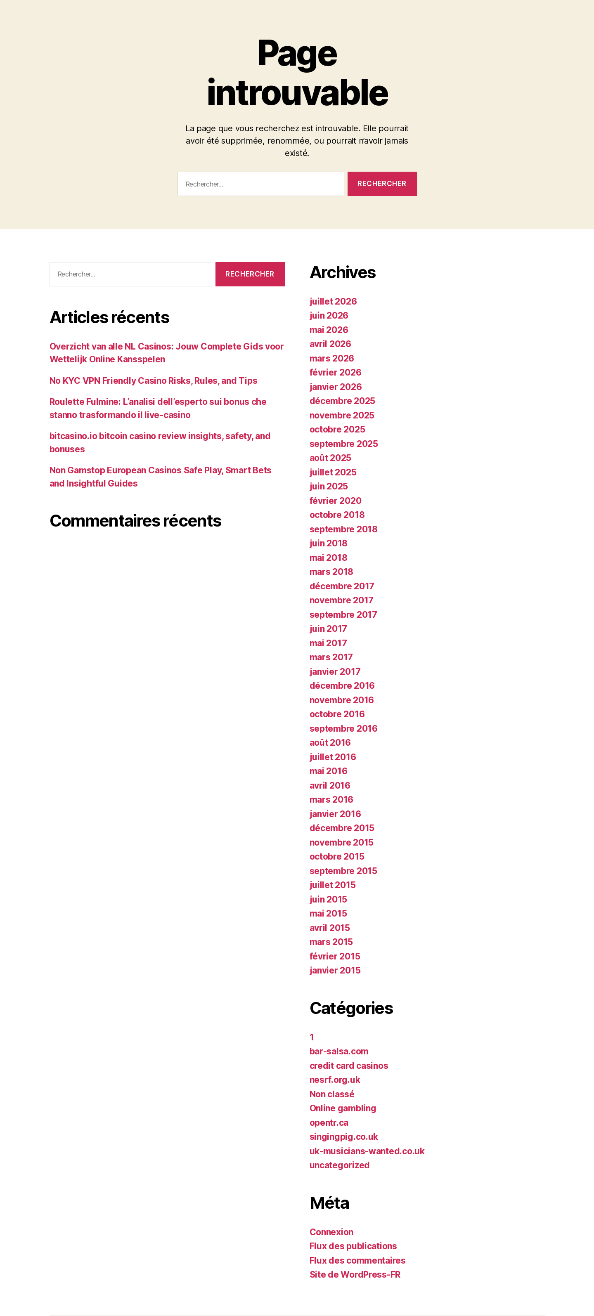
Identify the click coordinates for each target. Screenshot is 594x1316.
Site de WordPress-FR (355, 1274)
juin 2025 (329, 486)
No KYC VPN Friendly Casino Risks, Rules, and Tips (154, 381)
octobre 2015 (337, 856)
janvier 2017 (335, 671)
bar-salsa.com (339, 1051)
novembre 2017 (342, 600)
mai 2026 (329, 330)
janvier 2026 (336, 387)
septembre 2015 (343, 871)
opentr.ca (329, 1123)
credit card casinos (349, 1066)
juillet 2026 (333, 301)
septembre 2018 (344, 529)
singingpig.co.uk (344, 1137)
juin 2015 (329, 899)
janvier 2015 (335, 970)
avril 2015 (330, 928)
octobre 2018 (337, 515)
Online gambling (343, 1108)
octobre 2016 (337, 714)
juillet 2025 (333, 472)
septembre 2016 (344, 728)
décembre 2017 (342, 586)
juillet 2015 (333, 885)
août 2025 (331, 458)
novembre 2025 (342, 415)
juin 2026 (329, 315)
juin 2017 (329, 629)
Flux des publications (353, 1246)
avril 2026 (330, 344)
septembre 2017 (343, 615)
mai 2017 (328, 643)
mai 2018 (329, 558)
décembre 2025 (343, 401)
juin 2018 (329, 543)
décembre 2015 (342, 828)
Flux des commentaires (358, 1260)
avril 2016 (330, 785)
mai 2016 (329, 771)
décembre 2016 (342, 685)
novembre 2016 (342, 700)
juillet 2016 (333, 757)
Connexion (332, 1232)
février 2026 (336, 372)
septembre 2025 (344, 444)
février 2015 (335, 956)
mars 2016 (332, 799)
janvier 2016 (335, 814)
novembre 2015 (342, 842)
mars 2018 (332, 572)
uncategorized (340, 1165)
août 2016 (330, 742)
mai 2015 (328, 913)
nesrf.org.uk (335, 1080)
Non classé (332, 1094)
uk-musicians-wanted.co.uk (367, 1151)
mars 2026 (332, 358)
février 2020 (336, 501)
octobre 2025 (337, 429)
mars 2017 (331, 657)
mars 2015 (331, 942)
